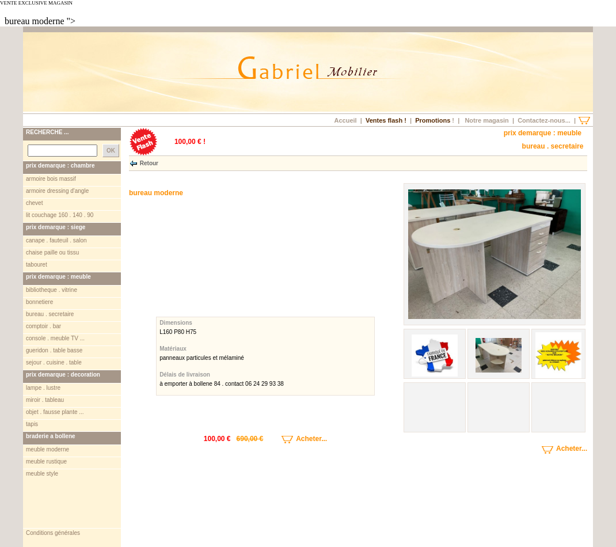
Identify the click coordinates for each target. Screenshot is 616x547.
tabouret (36, 264)
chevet (34, 203)
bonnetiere (39, 302)
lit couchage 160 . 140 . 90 (59, 215)
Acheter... (296, 439)
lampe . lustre (43, 388)
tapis (32, 424)
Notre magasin (486, 120)
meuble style (42, 473)
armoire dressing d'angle (57, 191)
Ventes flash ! (386, 120)
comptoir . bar (43, 326)
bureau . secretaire (50, 314)
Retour (149, 162)
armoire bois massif (51, 179)
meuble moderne (47, 449)
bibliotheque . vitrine (51, 290)
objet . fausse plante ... (55, 412)
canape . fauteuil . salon (56, 240)
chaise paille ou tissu (52, 252)
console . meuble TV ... (55, 338)
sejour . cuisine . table (54, 362)
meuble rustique (46, 461)
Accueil (345, 120)
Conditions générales (53, 506)
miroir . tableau (45, 400)
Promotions (432, 120)
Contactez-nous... (544, 120)
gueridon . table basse (54, 350)
